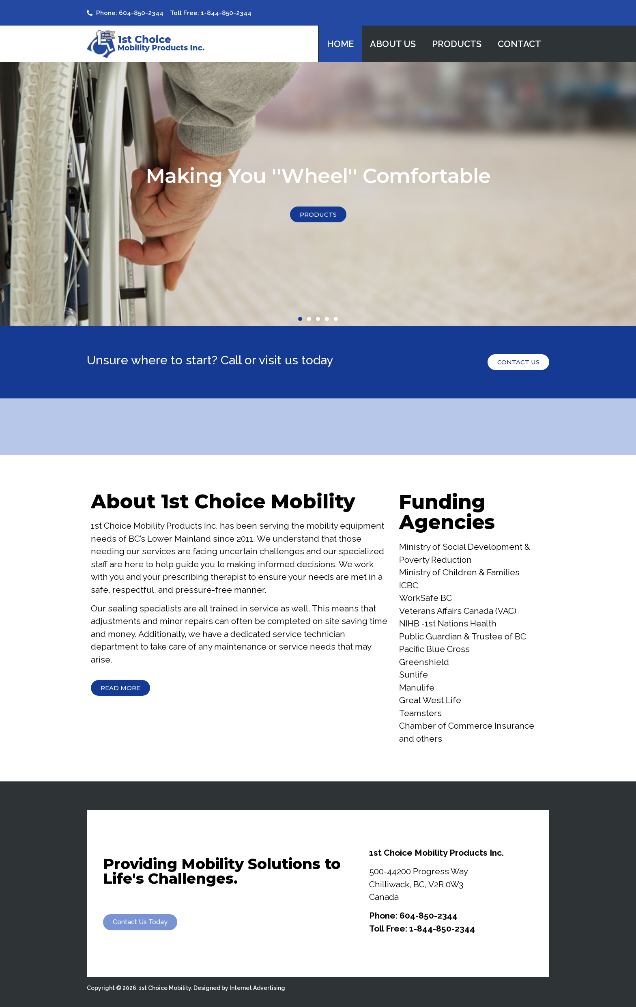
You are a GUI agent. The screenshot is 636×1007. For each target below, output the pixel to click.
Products (456, 44)
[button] (300, 319)
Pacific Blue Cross (434, 649)
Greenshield (424, 662)
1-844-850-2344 (442, 928)
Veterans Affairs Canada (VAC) (457, 611)
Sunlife (413, 674)
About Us (393, 44)
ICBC (408, 585)
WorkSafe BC (425, 598)
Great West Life (430, 700)
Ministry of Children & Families (459, 572)
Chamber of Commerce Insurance (466, 726)
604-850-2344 (429, 915)
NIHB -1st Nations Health (447, 623)
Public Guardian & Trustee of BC (462, 636)
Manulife (416, 687)
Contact (519, 44)
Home (340, 44)
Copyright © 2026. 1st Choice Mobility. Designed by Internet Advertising (186, 988)
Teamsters (420, 713)
